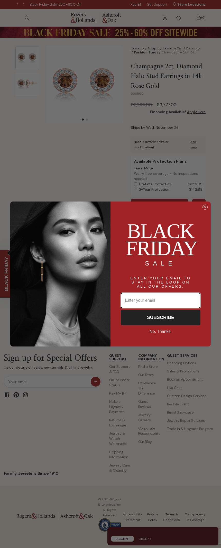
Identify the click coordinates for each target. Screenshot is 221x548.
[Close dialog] (205, 207)
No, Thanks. (161, 331)
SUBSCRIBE (160, 317)
